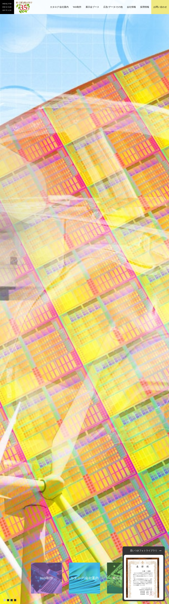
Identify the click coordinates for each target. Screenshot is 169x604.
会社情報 (131, 7)
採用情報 (144, 7)
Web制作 (77, 7)
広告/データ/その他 (113, 7)
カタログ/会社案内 (59, 7)
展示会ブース (92, 7)
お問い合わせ (160, 7)
